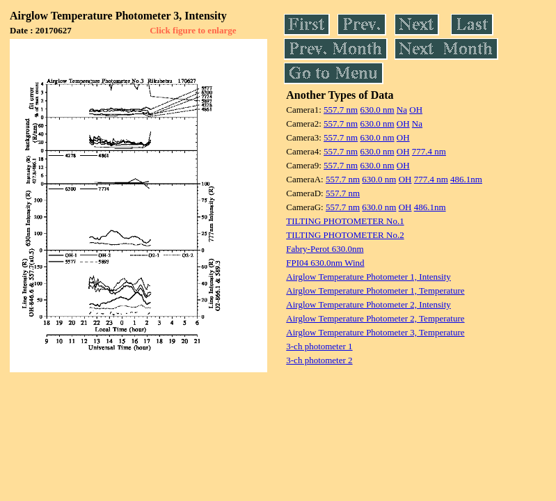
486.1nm (466, 179)
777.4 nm (429, 151)
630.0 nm (377, 109)
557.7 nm (341, 109)
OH (415, 109)
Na (402, 109)
